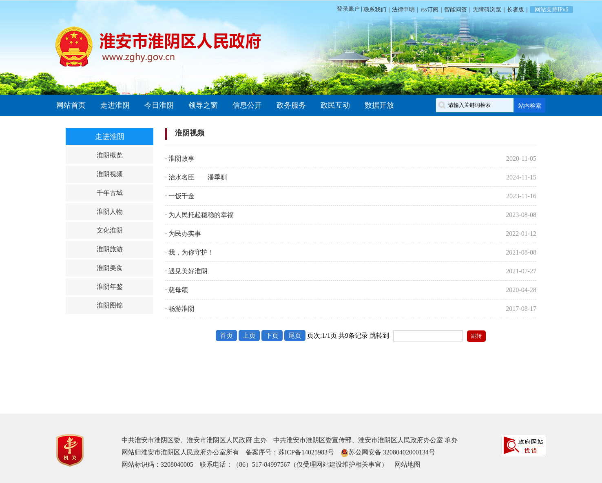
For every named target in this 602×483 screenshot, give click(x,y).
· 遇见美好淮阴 (186, 271)
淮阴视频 (110, 174)
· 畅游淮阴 (180, 308)
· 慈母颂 (176, 289)
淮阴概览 (110, 155)
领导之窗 (203, 105)
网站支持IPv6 (551, 10)
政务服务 (291, 105)
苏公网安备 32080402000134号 (392, 452)
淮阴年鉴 (110, 286)
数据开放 (379, 105)
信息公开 (247, 105)
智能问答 (455, 10)
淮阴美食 (110, 267)
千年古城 (110, 192)
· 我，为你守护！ (189, 252)
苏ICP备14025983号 (306, 452)
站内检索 (529, 105)
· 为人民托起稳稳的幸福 (199, 214)
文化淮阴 (110, 230)
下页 (272, 335)
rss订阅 (429, 10)
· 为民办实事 (183, 233)
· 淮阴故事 (180, 158)
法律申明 (403, 10)
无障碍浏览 (487, 10)
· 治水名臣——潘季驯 (196, 177)
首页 (226, 335)
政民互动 (335, 105)
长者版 (515, 10)
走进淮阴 (115, 105)
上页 (249, 335)
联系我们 (374, 10)
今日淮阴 (159, 105)
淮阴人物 (110, 211)
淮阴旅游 (110, 249)
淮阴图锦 (110, 305)
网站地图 (407, 464)
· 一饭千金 (180, 196)
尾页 (294, 335)
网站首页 (71, 105)
